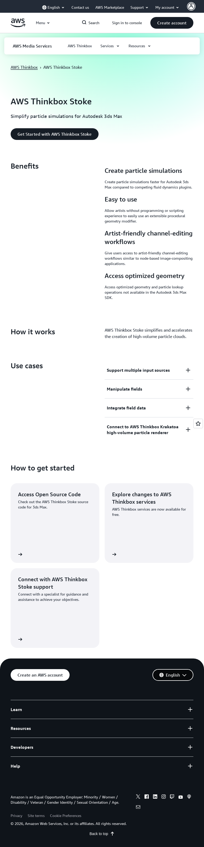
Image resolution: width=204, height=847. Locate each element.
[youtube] (180, 797)
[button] (171, 23)
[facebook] (146, 797)
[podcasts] (189, 797)
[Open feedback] (198, 423)
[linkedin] (155, 797)
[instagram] (164, 797)
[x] (138, 797)
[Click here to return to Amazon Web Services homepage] (18, 26)
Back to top (102, 834)
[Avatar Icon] (191, 6)
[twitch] (172, 797)
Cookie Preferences (65, 815)
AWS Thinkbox (24, 67)
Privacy (16, 815)
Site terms (36, 815)
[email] (138, 808)
